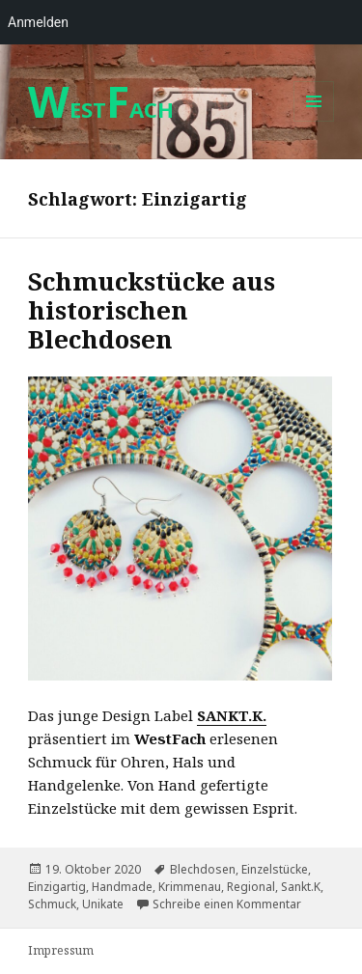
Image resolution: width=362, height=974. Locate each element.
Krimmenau (189, 886)
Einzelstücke (274, 869)
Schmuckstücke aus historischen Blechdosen (151, 310)
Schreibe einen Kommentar (227, 904)
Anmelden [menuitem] (38, 22)
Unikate (103, 904)
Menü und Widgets (314, 121)
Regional (251, 886)
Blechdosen (203, 869)
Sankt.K (300, 886)
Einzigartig (57, 886)
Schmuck (52, 904)
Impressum (61, 950)
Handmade (122, 886)
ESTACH (101, 109)
